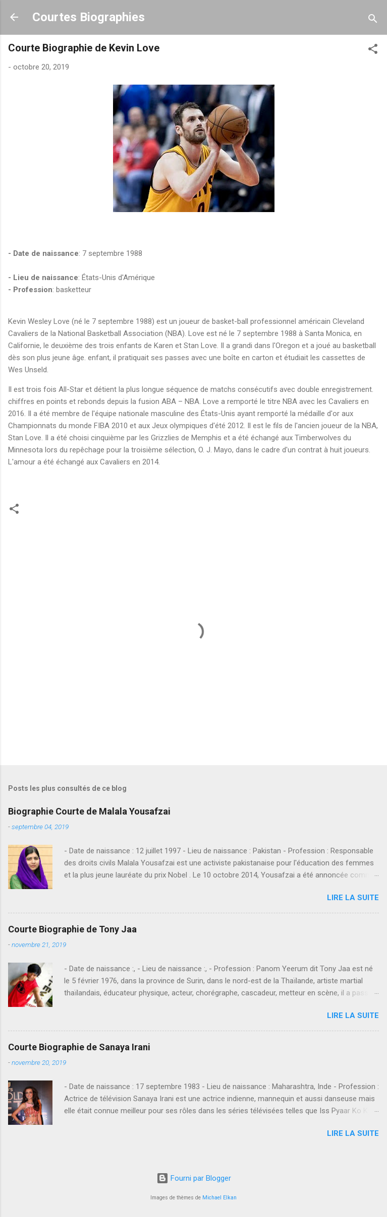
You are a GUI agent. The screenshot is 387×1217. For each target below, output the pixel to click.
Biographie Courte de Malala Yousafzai (89, 811)
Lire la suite (353, 897)
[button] (373, 50)
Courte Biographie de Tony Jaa (72, 929)
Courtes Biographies (88, 17)
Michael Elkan (219, 1197)
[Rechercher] (373, 20)
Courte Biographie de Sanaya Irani (79, 1047)
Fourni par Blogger (193, 1178)
